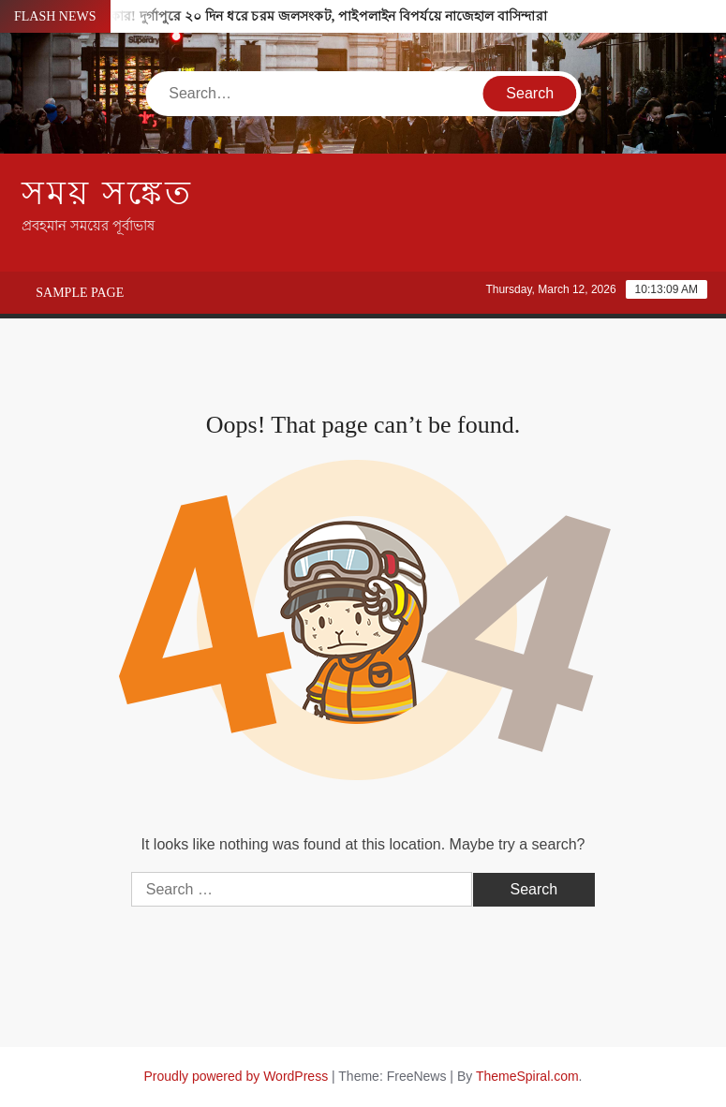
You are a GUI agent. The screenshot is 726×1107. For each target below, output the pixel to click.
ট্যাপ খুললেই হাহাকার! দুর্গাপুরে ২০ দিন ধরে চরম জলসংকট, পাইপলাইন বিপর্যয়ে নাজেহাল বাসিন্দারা (282, 16)
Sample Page (80, 293)
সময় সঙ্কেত (107, 193)
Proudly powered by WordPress (236, 1076)
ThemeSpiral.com (527, 1076)
